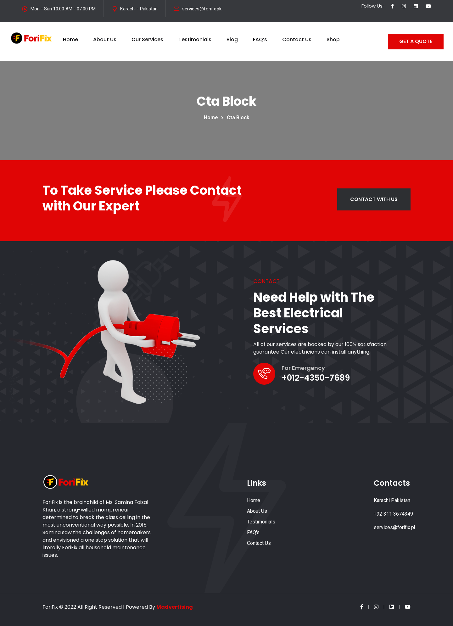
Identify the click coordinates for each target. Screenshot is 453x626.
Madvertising (174, 607)
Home (70, 39)
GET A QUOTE (415, 41)
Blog (232, 39)
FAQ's (253, 532)
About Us (104, 39)
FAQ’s (260, 39)
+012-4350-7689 (316, 377)
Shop (333, 39)
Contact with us (374, 199)
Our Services (147, 39)
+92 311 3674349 (393, 514)
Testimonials (194, 39)
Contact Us (296, 39)
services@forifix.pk (201, 9)
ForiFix (50, 607)
